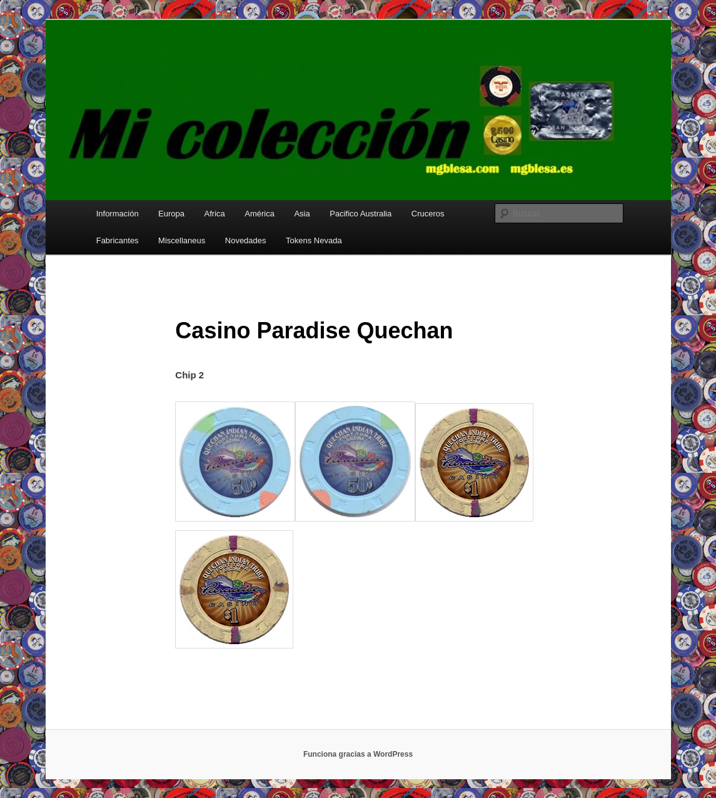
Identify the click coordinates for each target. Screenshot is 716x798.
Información (117, 213)
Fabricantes (117, 240)
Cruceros (428, 213)
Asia (302, 213)
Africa (214, 213)
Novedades (245, 240)
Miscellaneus (181, 240)
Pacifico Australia (360, 213)
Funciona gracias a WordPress (358, 754)
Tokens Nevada (314, 240)
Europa (171, 213)
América (260, 213)
